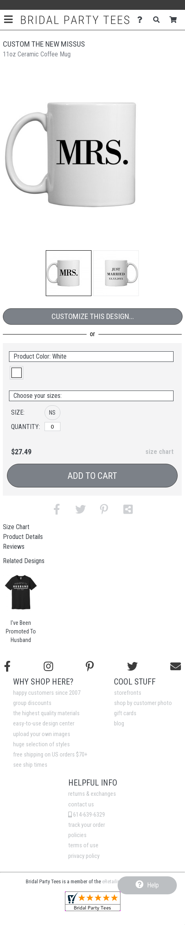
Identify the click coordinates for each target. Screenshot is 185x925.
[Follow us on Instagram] (48, 666)
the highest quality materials (46, 713)
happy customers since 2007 (46, 692)
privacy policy (84, 856)
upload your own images (41, 734)
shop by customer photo (143, 703)
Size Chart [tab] (16, 527)
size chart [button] (159, 452)
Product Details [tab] (23, 537)
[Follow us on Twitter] (132, 666)
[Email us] (175, 666)
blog (119, 723)
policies (77, 835)
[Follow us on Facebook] (7, 666)
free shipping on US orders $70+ (50, 754)
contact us (81, 804)
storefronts (127, 692)
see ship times (30, 764)
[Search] (158, 19)
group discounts (32, 703)
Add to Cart (92, 476)
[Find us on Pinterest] (90, 666)
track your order (86, 825)
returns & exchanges (92, 793)
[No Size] (52, 426)
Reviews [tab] (14, 546)
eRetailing (112, 881)
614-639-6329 (86, 814)
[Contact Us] (142, 19)
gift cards (125, 713)
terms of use (83, 845)
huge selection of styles (41, 744)
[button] (68, 273)
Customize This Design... (92, 316)
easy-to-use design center (43, 723)
